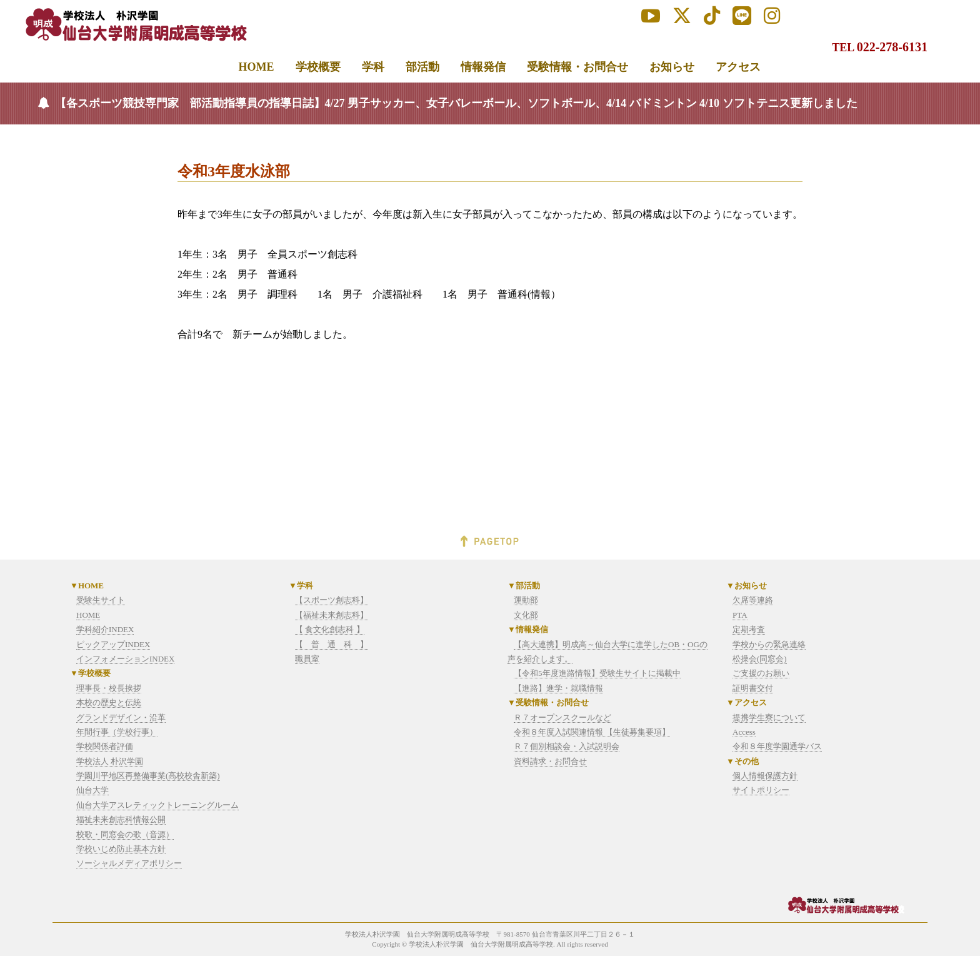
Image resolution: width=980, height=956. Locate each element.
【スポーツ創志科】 (331, 600)
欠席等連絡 (752, 600)
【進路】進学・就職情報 (558, 688)
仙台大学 (92, 790)
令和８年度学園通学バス (777, 746)
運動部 (526, 600)
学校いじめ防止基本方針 (121, 848)
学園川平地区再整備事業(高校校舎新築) (148, 775)
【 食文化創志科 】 (329, 629)
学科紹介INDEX (105, 629)
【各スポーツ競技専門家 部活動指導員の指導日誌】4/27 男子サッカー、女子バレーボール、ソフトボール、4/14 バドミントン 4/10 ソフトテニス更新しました (456, 103)
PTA (740, 615)
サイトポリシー (760, 790)
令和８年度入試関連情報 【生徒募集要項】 (592, 732)
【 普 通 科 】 (331, 644)
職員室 (307, 658)
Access (744, 732)
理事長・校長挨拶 (108, 688)
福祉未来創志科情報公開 (121, 819)
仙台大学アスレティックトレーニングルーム (157, 805)
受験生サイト (100, 600)
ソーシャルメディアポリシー (129, 863)
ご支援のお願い (760, 673)
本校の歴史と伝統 (108, 702)
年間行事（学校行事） (117, 732)
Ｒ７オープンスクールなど (562, 717)
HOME (88, 615)
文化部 (526, 615)
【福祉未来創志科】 (331, 615)
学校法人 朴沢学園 (109, 761)
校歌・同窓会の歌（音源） (125, 834)
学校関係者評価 (104, 746)
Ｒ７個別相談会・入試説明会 (566, 746)
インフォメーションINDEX (125, 658)
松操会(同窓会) (759, 658)
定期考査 (748, 629)
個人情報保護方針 (765, 775)
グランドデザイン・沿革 (121, 717)
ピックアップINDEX (113, 644)
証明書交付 (752, 688)
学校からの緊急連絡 (769, 644)
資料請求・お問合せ (550, 761)
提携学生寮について (769, 717)
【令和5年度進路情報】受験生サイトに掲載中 (597, 673)
